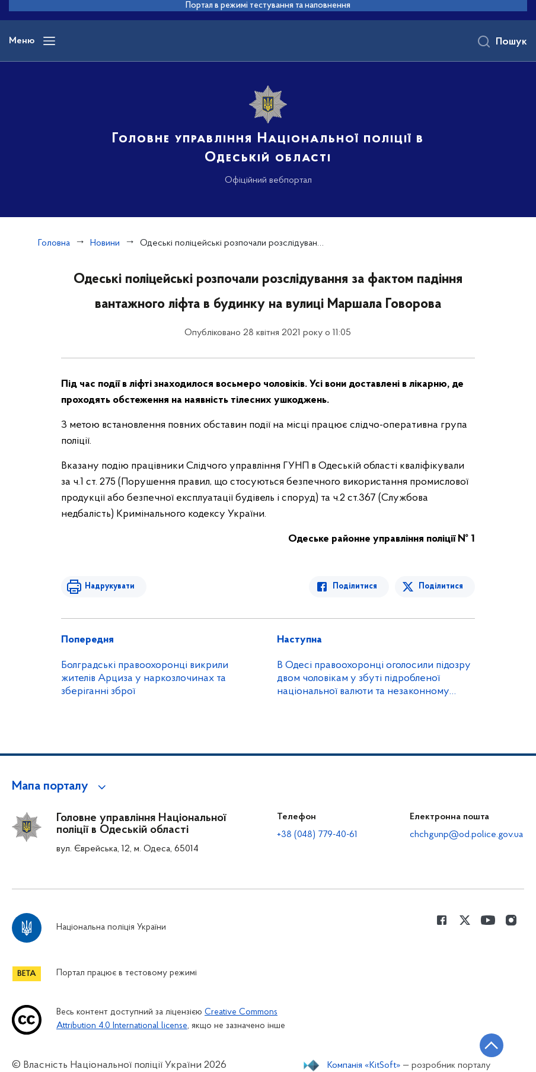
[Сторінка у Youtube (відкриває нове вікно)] (488, 920)
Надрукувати (110, 586)
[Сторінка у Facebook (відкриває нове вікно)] (442, 920)
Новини (105, 243)
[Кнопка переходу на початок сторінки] (491, 1045)
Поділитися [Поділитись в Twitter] (441, 586)
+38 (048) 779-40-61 (317, 834)
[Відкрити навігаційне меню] (49, 41)
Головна (54, 243)
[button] (61, 787)
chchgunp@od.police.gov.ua (466, 834)
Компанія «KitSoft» (364, 1065)
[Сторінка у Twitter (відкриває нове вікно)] (465, 920)
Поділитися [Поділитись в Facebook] (355, 586)
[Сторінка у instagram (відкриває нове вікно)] (511, 920)
